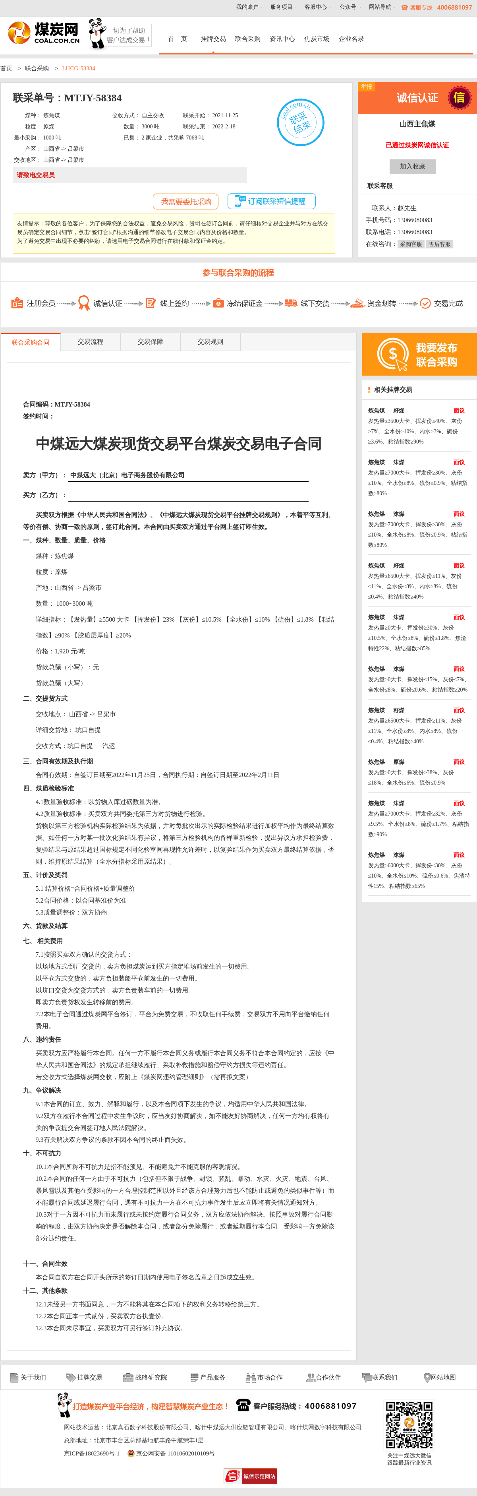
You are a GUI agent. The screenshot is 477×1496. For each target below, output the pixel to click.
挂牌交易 (213, 38)
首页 (6, 68)
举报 (366, 87)
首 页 (178, 38)
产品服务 (213, 1377)
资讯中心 (282, 38)
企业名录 (351, 38)
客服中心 (316, 7)
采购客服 (411, 244)
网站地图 (443, 1377)
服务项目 (281, 7)
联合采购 (248, 38)
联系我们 (385, 1377)
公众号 (348, 7)
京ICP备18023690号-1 (92, 1453)
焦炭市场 (317, 38)
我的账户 (247, 7)
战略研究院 (151, 1377)
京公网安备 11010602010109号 (175, 1453)
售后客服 (440, 244)
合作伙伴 (328, 1377)
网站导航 (380, 7)
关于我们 (33, 1377)
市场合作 (270, 1377)
